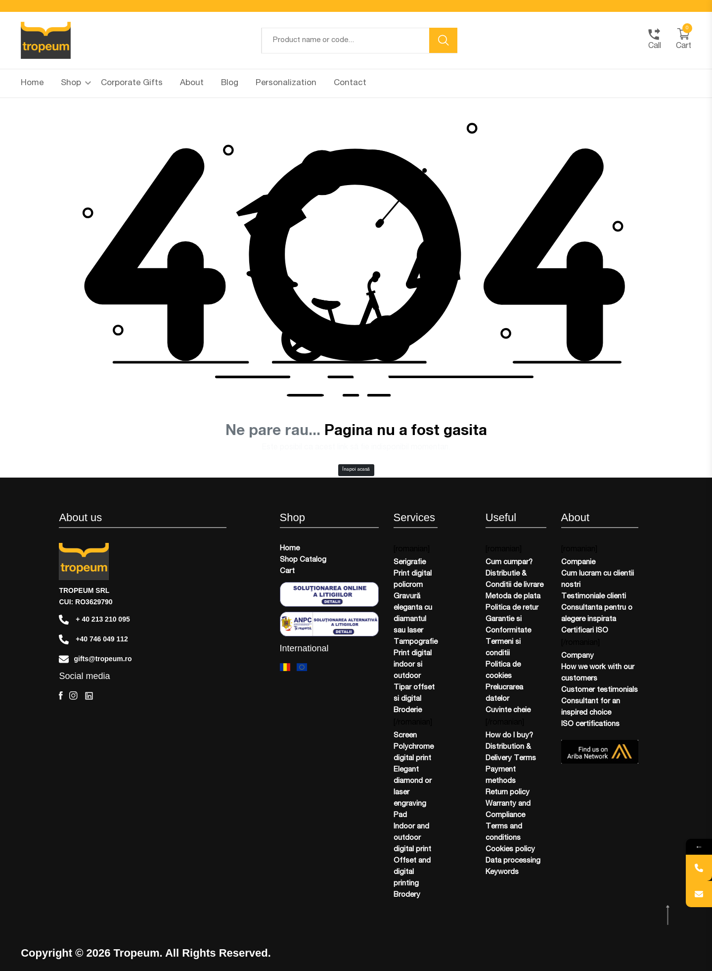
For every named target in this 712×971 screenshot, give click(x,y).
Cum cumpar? (509, 562)
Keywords (502, 872)
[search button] (443, 40)
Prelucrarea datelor (504, 693)
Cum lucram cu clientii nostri (597, 579)
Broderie (408, 710)
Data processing (513, 861)
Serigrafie (410, 562)
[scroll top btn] (668, 915)
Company (577, 656)
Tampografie (416, 642)
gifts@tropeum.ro (95, 659)
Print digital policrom (413, 579)
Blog (229, 83)
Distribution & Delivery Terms (511, 752)
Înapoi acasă (356, 469)
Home (32, 83)
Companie (578, 562)
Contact (350, 83)
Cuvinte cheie (508, 710)
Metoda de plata (513, 596)
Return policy (508, 792)
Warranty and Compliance (508, 809)
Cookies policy (510, 849)
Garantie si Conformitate (508, 625)
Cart (287, 571)
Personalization (286, 83)
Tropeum (137, 953)
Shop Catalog (303, 560)
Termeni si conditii (503, 647)
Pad (400, 815)
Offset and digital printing (412, 872)
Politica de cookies (503, 670)
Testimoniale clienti (593, 596)
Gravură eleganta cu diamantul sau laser (413, 613)
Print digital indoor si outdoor (413, 665)
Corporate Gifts (132, 83)
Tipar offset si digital (414, 693)
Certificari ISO (584, 630)
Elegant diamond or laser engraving (413, 787)
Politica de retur (512, 608)
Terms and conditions (504, 832)
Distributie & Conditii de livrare (514, 579)
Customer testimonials (599, 690)
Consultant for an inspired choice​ (590, 707)
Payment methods (501, 775)
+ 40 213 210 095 (94, 619)
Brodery (407, 895)
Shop (76, 83)
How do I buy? (509, 735)
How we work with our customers (597, 673)
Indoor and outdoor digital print (412, 838)
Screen (405, 735)
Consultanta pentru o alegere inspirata (596, 613)
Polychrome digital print (414, 752)
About (192, 83)
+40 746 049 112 (93, 639)
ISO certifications (590, 724)
